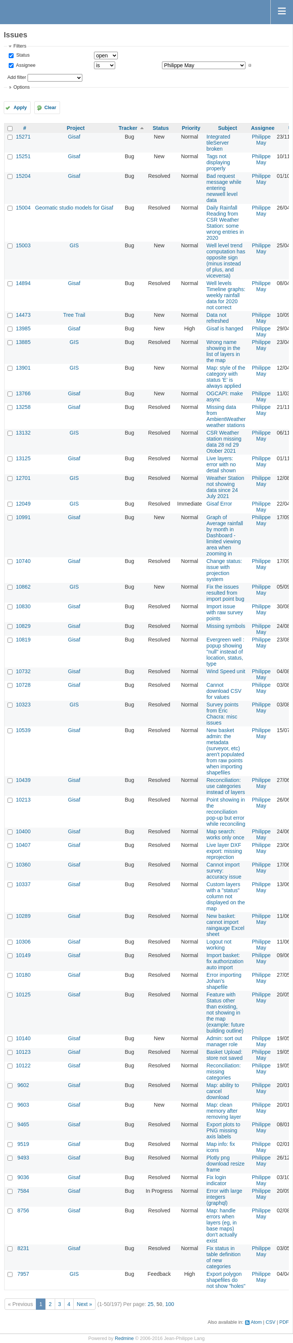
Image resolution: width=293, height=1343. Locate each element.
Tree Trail (74, 315)
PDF (284, 1322)
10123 (23, 1052)
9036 (23, 1177)
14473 (23, 315)
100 (169, 1304)
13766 (23, 393)
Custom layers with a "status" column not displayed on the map (226, 896)
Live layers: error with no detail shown (221, 464)
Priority (191, 128)
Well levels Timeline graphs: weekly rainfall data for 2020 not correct (226, 295)
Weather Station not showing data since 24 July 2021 (225, 487)
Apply (20, 107)
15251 (23, 156)
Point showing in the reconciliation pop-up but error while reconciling (226, 812)
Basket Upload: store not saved (225, 1055)
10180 (23, 975)
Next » (84, 1304)
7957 (23, 1274)
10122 (23, 1065)
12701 (23, 478)
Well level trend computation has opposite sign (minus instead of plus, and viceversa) (226, 260)
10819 (23, 640)
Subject (227, 128)
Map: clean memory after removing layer (224, 1111)
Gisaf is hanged (225, 328)
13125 (23, 458)
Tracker (128, 128)
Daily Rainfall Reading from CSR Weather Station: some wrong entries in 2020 (225, 223)
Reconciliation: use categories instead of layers (226, 786)
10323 (23, 705)
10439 (23, 780)
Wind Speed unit (226, 671)
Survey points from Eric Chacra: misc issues (223, 714)
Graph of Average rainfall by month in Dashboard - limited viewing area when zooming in (225, 535)
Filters (19, 46)
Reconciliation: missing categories (224, 1071)
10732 (23, 671)
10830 (23, 606)
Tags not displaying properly (218, 162)
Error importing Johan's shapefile (224, 981)
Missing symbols (226, 626)
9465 (23, 1124)
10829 (23, 626)
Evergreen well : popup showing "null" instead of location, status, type (225, 652)
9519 (23, 1144)
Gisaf (74, 137)
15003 (23, 245)
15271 (23, 137)
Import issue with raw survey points (225, 612)
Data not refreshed (218, 318)
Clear (50, 107)
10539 (23, 730)
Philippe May (261, 140)
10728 (23, 685)
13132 (23, 433)
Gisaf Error (219, 504)
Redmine (124, 1338)
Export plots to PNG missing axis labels (224, 1130)
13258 (23, 407)
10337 (23, 884)
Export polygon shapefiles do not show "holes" (226, 1280)
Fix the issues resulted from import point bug (225, 593)
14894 (23, 283)
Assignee (25, 65)
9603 (23, 1105)
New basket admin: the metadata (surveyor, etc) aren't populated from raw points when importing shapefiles (225, 751)
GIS (74, 245)
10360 (23, 865)
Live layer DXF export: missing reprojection (224, 851)
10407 (23, 845)
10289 (23, 916)
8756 (23, 1210)
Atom (256, 1322)
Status (22, 55)
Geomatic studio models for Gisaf (74, 208)
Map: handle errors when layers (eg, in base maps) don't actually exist (222, 1225)
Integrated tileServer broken (218, 143)
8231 (23, 1248)
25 (151, 1304)
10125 (23, 994)
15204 (23, 176)
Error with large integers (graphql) (224, 1197)
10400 (23, 831)
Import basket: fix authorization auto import (225, 961)
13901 (23, 368)
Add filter (16, 77)
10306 (23, 942)
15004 (23, 208)
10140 (23, 1038)
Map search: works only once (225, 834)
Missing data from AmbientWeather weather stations (226, 416)
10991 (23, 517)
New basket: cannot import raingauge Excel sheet (225, 925)
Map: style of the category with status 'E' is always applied (226, 377)
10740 (23, 561)
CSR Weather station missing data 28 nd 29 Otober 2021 (224, 442)
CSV (271, 1322)
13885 (23, 342)
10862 (23, 587)
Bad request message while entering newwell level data (224, 188)
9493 (23, 1158)
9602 (23, 1085)
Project (76, 128)
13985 (23, 328)
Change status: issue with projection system (224, 570)
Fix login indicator (217, 1180)
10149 (23, 955)
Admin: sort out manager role (224, 1041)
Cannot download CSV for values (224, 691)
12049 (23, 504)
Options (21, 87)
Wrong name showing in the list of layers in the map (224, 351)
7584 (23, 1191)
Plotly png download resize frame (226, 1164)
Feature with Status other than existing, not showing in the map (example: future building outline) (226, 1012)
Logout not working (219, 945)
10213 (23, 800)
